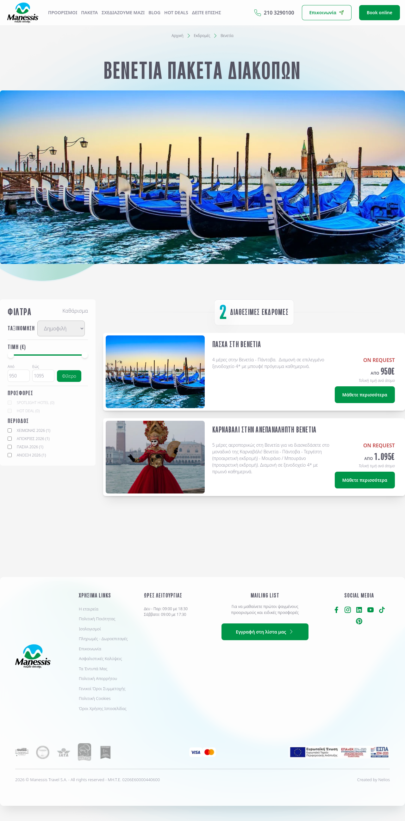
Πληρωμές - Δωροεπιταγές (103, 638)
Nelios (384, 779)
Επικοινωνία (90, 649)
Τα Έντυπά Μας (93, 668)
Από (11, 366)
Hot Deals (176, 12)
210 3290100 (274, 13)
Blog (154, 12)
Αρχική (177, 35)
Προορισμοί (62, 12)
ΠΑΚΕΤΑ (89, 12)
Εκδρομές (202, 35)
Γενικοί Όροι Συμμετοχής (102, 688)
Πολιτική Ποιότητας (97, 619)
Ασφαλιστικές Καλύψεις (100, 658)
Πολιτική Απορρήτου (98, 678)
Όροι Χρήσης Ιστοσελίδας (103, 708)
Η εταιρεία (88, 609)
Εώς (35, 366)
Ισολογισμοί (90, 629)
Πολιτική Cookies (94, 698)
